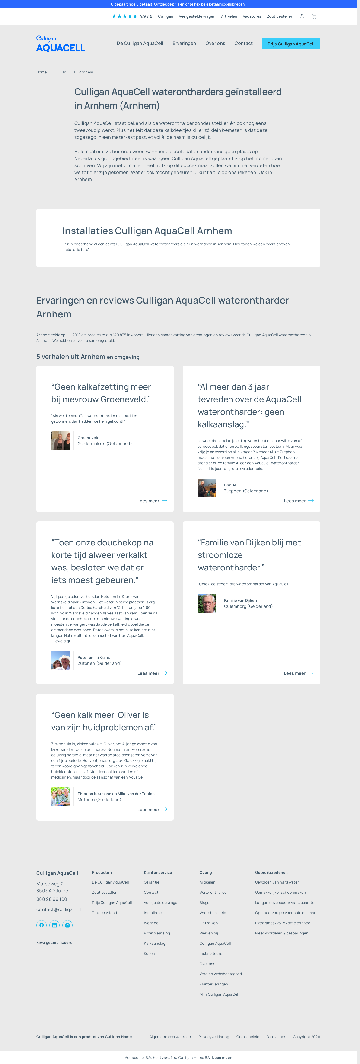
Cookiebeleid (247, 1036)
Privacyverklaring (213, 1036)
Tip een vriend (104, 912)
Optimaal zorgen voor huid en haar (285, 912)
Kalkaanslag (155, 943)
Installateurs (211, 953)
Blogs (204, 902)
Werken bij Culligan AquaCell (215, 938)
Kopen (149, 953)
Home (41, 72)
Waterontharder (214, 892)
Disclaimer (276, 1036)
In (65, 72)
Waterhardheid (213, 912)
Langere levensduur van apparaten (286, 902)
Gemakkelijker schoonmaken (280, 892)
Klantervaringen (214, 984)
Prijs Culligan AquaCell (291, 44)
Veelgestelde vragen (197, 16)
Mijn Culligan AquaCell (219, 994)
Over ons (216, 43)
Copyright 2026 (306, 1036)
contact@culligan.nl (58, 909)
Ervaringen (184, 43)
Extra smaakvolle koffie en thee (282, 922)
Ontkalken (209, 922)
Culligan (165, 16)
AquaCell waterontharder (277, 463)
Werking (151, 922)
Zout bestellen (280, 16)
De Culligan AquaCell (140, 43)
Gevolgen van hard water (277, 882)
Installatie (153, 912)
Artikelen (229, 16)
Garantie (151, 882)
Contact (244, 43)
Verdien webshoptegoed (221, 973)
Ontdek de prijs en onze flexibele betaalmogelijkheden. (200, 4)
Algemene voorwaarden (170, 1036)
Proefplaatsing (157, 933)
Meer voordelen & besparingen (282, 933)
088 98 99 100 (51, 899)
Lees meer (148, 501)
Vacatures (252, 16)
